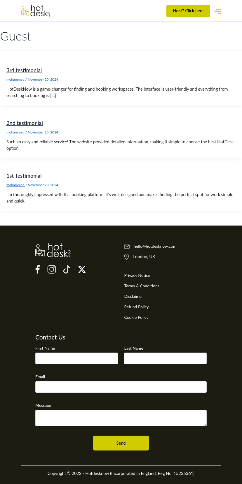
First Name (45, 348)
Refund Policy (136, 306)
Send (121, 443)
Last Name (133, 348)
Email (40, 376)
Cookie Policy (136, 317)
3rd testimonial (24, 70)
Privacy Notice (137, 275)
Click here (188, 11)
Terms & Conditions (141, 285)
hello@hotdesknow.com (150, 246)
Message (43, 405)
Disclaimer (133, 296)
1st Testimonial (24, 176)
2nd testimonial (24, 123)
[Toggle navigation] (218, 10)
